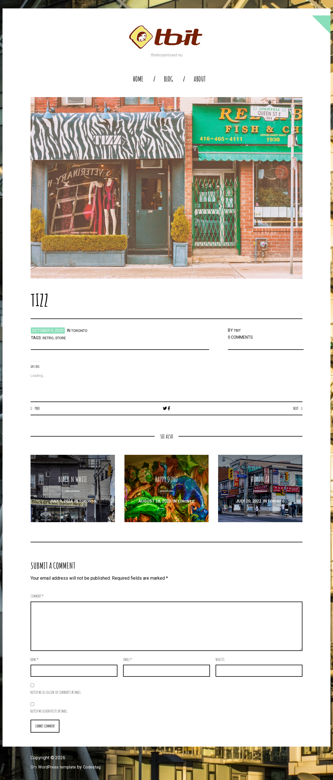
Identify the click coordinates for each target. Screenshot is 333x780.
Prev (37, 408)
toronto (80, 330)
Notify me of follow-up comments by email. (56, 692)
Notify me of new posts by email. (49, 711)
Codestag (95, 767)
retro (49, 338)
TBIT (238, 330)
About (200, 79)
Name (35, 659)
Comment (37, 596)
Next (295, 408)
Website (220, 659)
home (138, 79)
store (63, 338)
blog (168, 79)
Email (127, 659)
